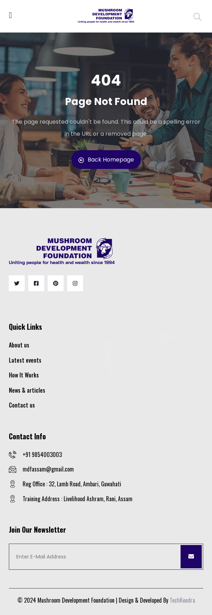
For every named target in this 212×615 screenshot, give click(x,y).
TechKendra (182, 600)
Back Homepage (106, 160)
